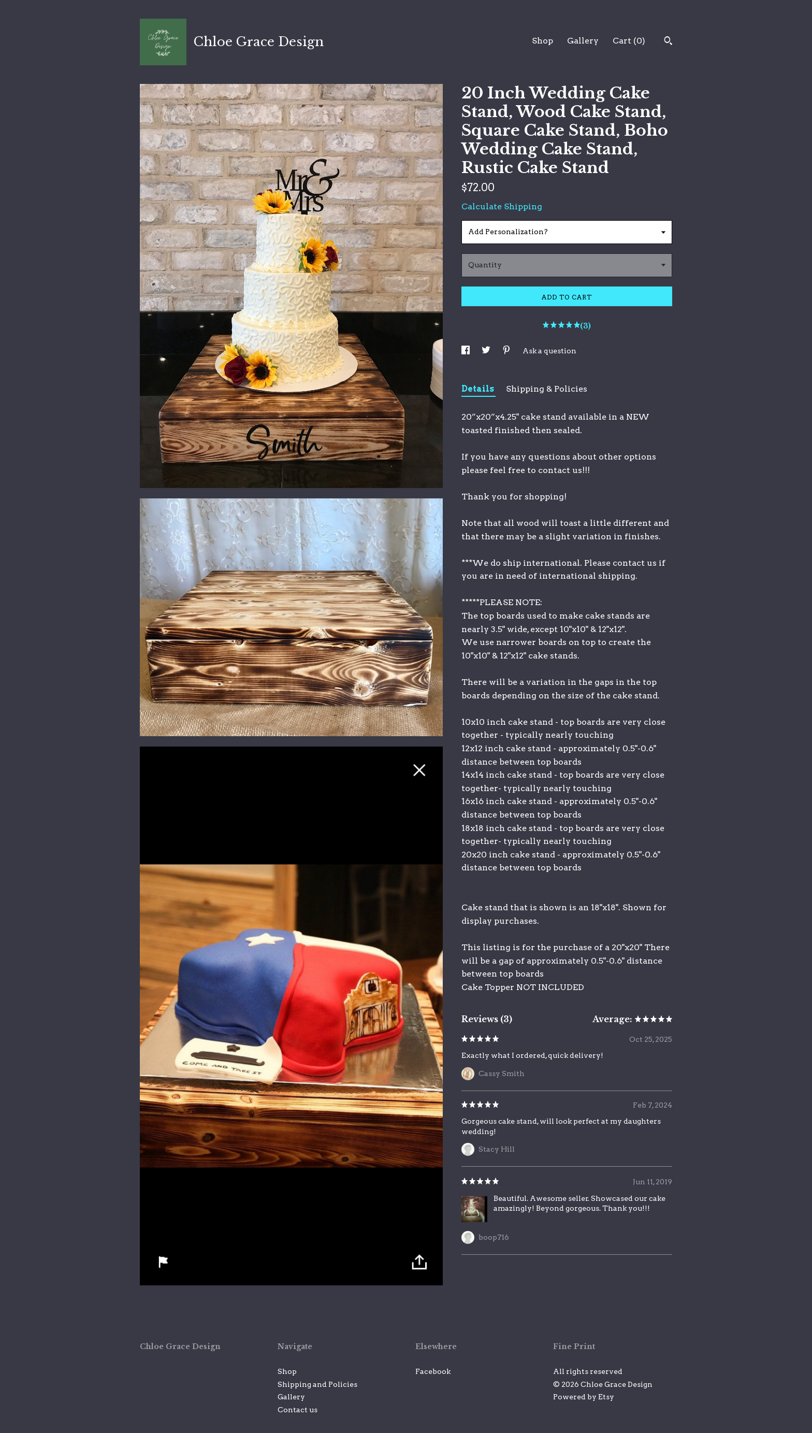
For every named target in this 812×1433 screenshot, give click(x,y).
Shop (542, 41)
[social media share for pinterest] (507, 351)
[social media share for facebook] (466, 351)
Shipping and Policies (317, 1384)
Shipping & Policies (546, 389)
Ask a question (549, 351)
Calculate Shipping (501, 206)
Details (478, 389)
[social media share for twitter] (487, 351)
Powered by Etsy (583, 1397)
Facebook (433, 1371)
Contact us (297, 1410)
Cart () (629, 41)
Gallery (583, 41)
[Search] (668, 42)
